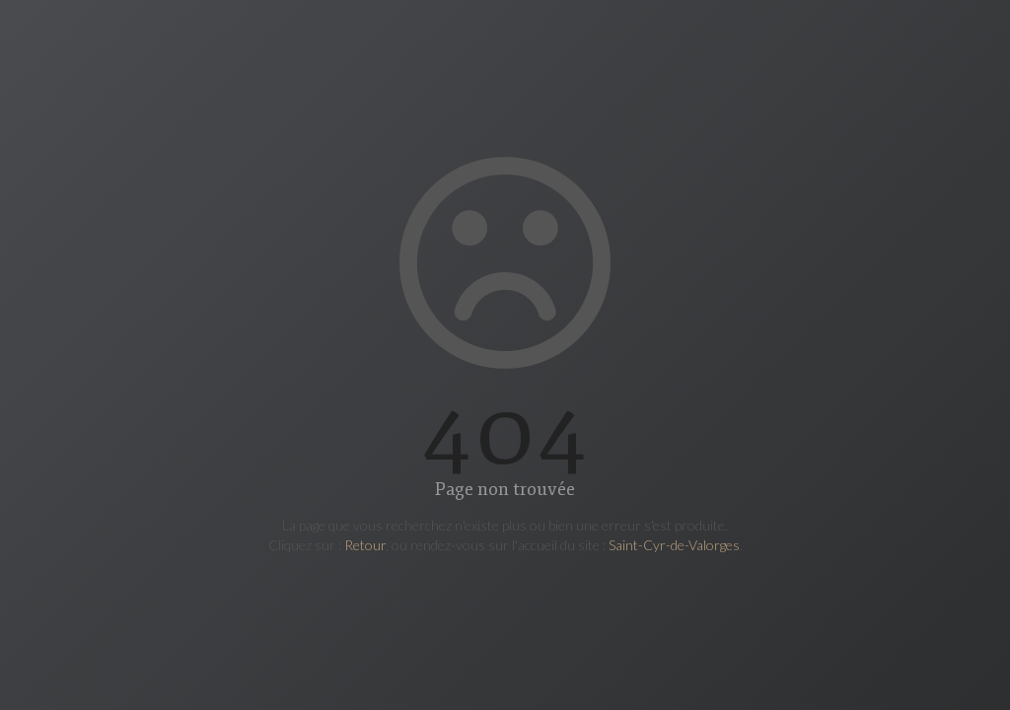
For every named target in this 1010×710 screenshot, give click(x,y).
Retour (365, 544)
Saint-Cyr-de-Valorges (674, 544)
